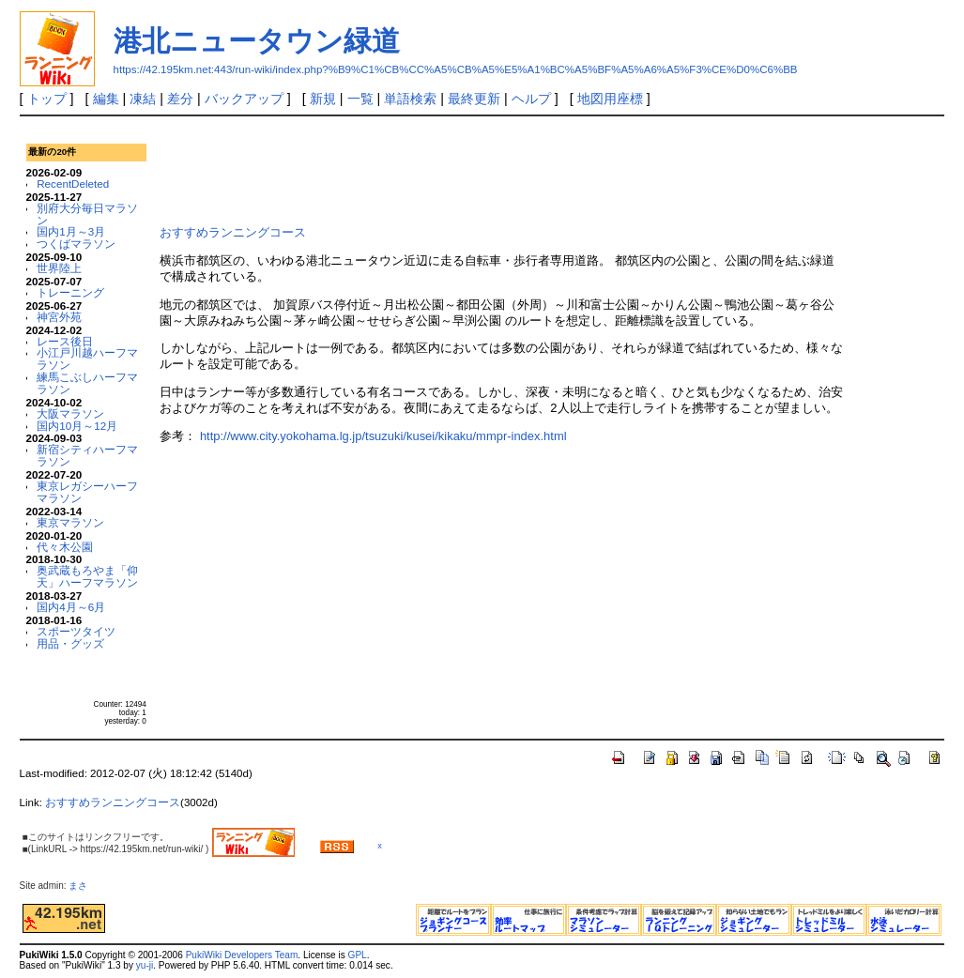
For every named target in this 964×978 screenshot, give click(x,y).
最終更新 (474, 98)
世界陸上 (59, 268)
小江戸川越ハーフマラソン (87, 358)
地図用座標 (610, 98)
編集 (106, 98)
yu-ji (144, 965)
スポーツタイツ (76, 631)
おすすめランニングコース (233, 232)
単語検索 (410, 98)
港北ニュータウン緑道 (257, 40)
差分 (180, 98)
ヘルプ (531, 98)
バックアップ (244, 98)
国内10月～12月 (77, 426)
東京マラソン (70, 522)
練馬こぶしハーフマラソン (87, 383)
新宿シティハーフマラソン (87, 455)
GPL (357, 955)
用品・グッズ (70, 643)
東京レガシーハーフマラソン (87, 492)
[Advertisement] (501, 168)
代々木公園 (65, 547)
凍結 (143, 98)
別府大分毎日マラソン (87, 214)
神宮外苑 (59, 317)
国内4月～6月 (71, 607)
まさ (83, 885)
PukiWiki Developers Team (242, 955)
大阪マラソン (70, 413)
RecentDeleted (73, 183)
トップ (47, 98)
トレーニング (70, 292)
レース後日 (65, 341)
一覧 (360, 98)
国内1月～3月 (71, 231)
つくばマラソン (76, 243)
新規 (323, 98)
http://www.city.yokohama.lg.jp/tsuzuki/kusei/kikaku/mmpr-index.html (383, 436)
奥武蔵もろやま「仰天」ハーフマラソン (87, 576)
